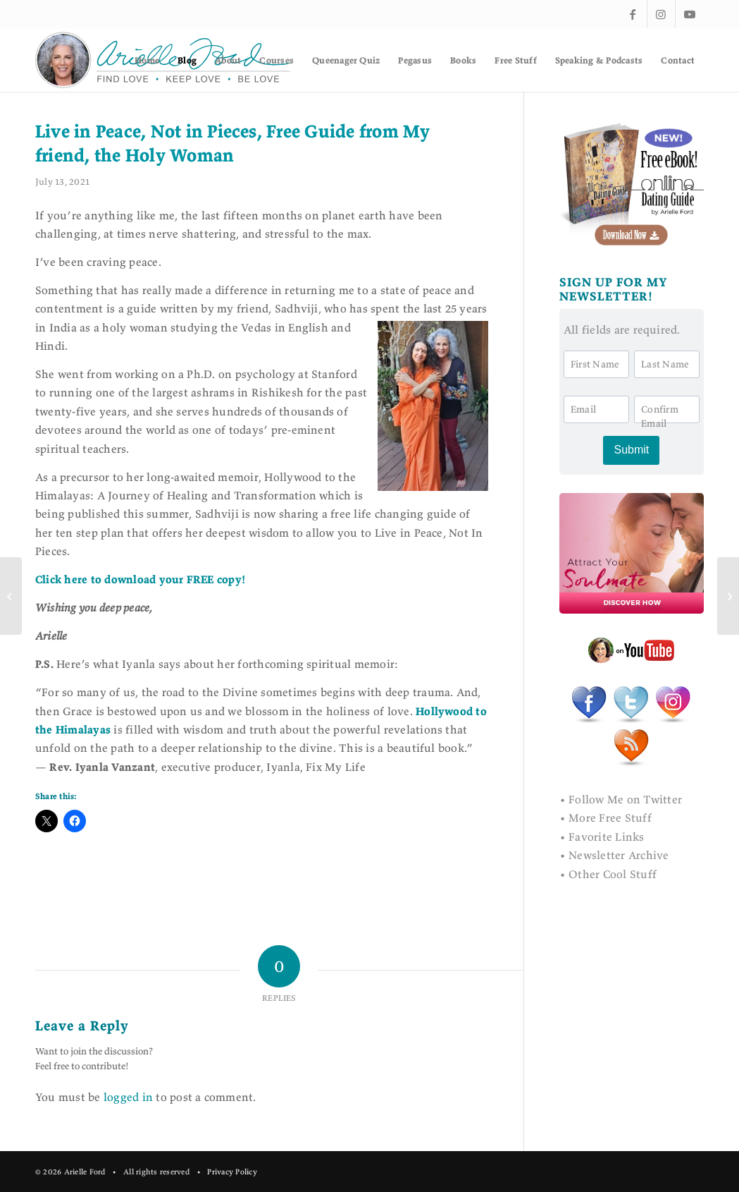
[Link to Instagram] (661, 14)
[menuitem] (146, 60)
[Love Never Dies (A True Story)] (728, 596)
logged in (128, 1097)
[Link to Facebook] (633, 14)
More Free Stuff (610, 817)
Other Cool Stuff (613, 874)
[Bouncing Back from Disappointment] (11, 596)
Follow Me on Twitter (625, 799)
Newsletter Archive (619, 855)
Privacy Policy (231, 1171)
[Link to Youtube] (690, 14)
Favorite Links (606, 836)
